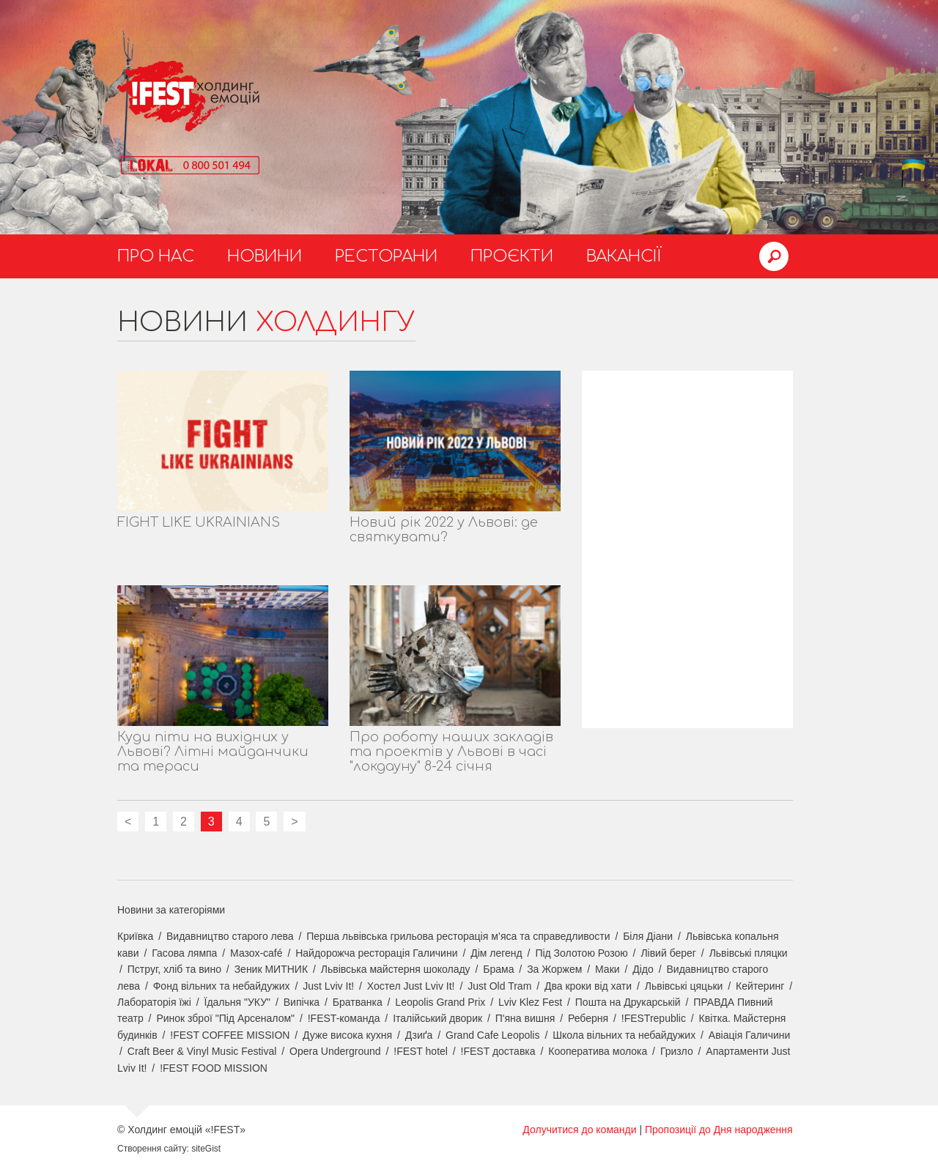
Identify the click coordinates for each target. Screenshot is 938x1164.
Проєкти (511, 256)
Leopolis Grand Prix (440, 1002)
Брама (498, 969)
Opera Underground (335, 1051)
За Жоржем (554, 969)
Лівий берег (668, 953)
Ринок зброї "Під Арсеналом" (225, 1018)
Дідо (643, 969)
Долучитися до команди (579, 1129)
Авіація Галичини (750, 1035)
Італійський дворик (437, 1018)
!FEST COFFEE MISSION (229, 1035)
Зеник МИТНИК (271, 969)
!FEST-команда (344, 1018)
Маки (607, 969)
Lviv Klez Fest (530, 1002)
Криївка (135, 936)
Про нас (155, 256)
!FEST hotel (421, 1051)
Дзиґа (419, 1035)
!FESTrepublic (653, 1018)
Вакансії (624, 256)
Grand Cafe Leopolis (492, 1035)
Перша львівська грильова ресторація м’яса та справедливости (458, 936)
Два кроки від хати (588, 986)
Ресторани (386, 256)
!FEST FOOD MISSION (213, 1068)
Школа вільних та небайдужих (624, 1035)
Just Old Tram (499, 986)
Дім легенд (496, 953)
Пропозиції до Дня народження (719, 1129)
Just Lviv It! (328, 986)
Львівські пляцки (748, 953)
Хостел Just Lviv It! (411, 986)
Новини (264, 256)
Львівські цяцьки (684, 986)
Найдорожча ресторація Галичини (376, 953)
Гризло (676, 1051)
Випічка (302, 1002)
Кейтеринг (760, 986)
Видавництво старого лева (230, 936)
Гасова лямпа (184, 953)
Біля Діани (648, 936)
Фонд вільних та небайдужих (221, 986)
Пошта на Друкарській (628, 1002)
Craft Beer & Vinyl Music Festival (202, 1051)
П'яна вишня (525, 1018)
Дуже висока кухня (347, 1035)
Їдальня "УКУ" (237, 1002)
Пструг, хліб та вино (174, 969)
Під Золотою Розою (581, 953)
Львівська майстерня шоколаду (395, 969)
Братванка (358, 1002)
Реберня (588, 1018)
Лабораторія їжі (154, 1002)
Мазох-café (256, 953)
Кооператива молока (597, 1051)
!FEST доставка (498, 1051)
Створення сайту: (153, 1148)
